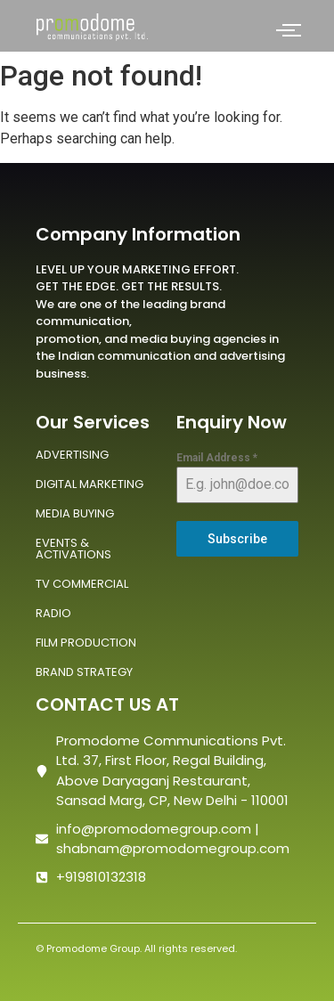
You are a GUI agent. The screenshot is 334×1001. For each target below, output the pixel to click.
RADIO (53, 613)
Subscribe (237, 539)
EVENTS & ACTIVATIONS (73, 548)
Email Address (216, 458)
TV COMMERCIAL (82, 583)
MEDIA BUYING (75, 513)
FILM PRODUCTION (86, 642)
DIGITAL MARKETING (89, 484)
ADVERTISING (72, 454)
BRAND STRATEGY (84, 671)
